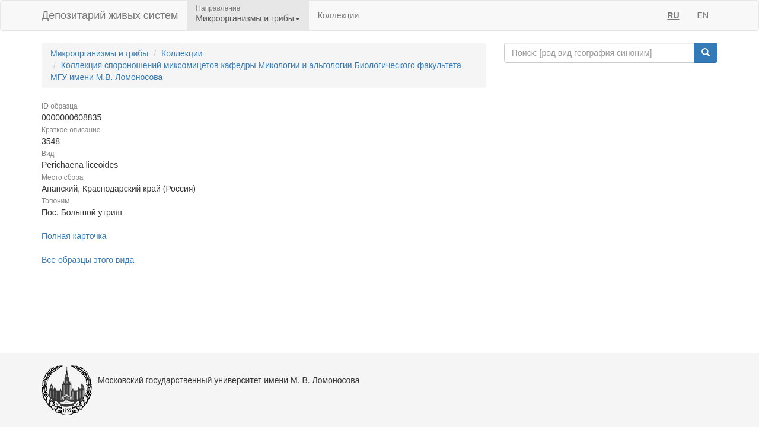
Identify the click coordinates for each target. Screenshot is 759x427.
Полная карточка (74, 236)
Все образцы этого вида (88, 260)
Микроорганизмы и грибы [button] (247, 18)
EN (703, 15)
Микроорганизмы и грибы (99, 53)
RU (673, 15)
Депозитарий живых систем (110, 15)
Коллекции (338, 15)
